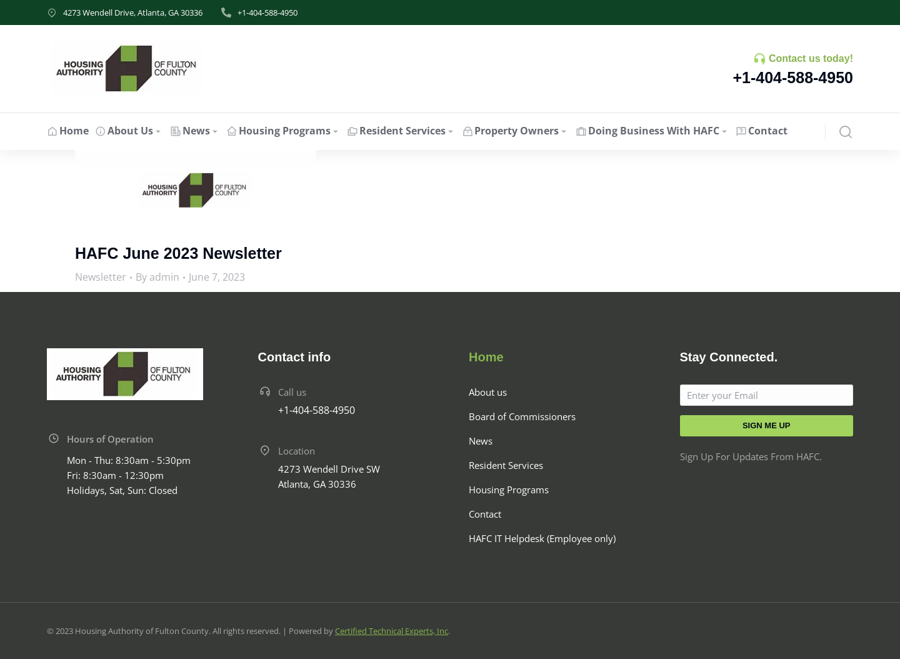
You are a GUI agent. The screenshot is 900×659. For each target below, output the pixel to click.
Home (486, 357)
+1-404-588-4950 (268, 12)
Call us (292, 392)
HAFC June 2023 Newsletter (178, 253)
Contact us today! (811, 58)
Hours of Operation (110, 439)
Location (296, 451)
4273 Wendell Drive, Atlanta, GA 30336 (132, 12)
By (157, 277)
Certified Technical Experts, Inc (391, 630)
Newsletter (100, 277)
